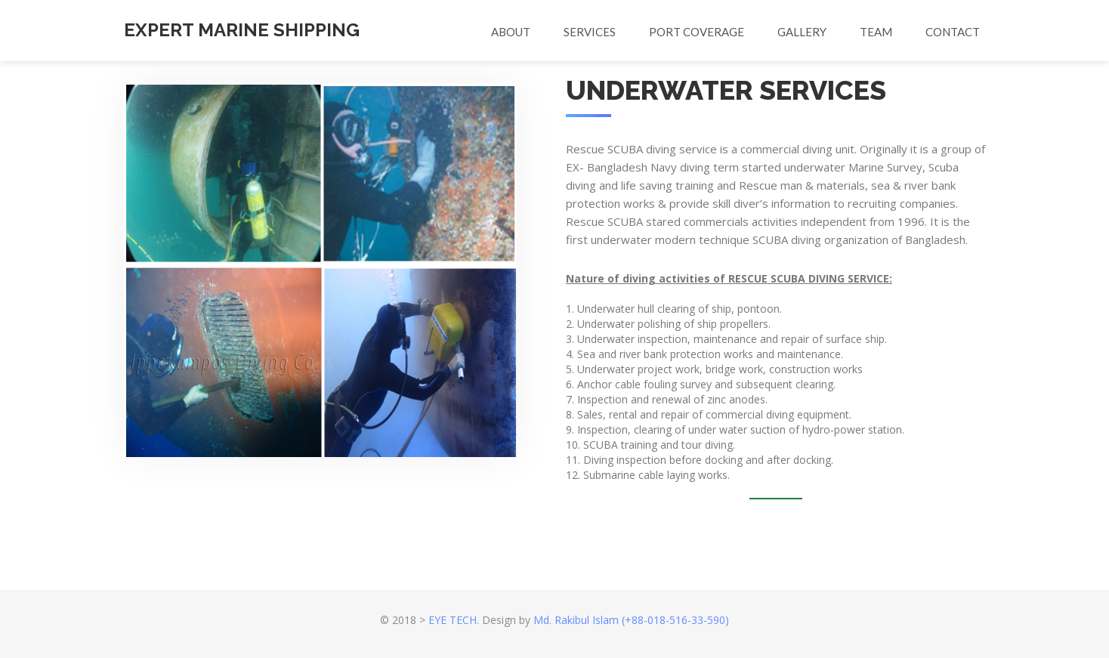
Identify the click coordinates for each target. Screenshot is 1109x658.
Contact (952, 32)
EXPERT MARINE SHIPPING (242, 30)
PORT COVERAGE (696, 32)
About (510, 32)
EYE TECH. (453, 620)
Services (590, 32)
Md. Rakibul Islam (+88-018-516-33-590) (631, 620)
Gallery (801, 32)
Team (876, 32)
